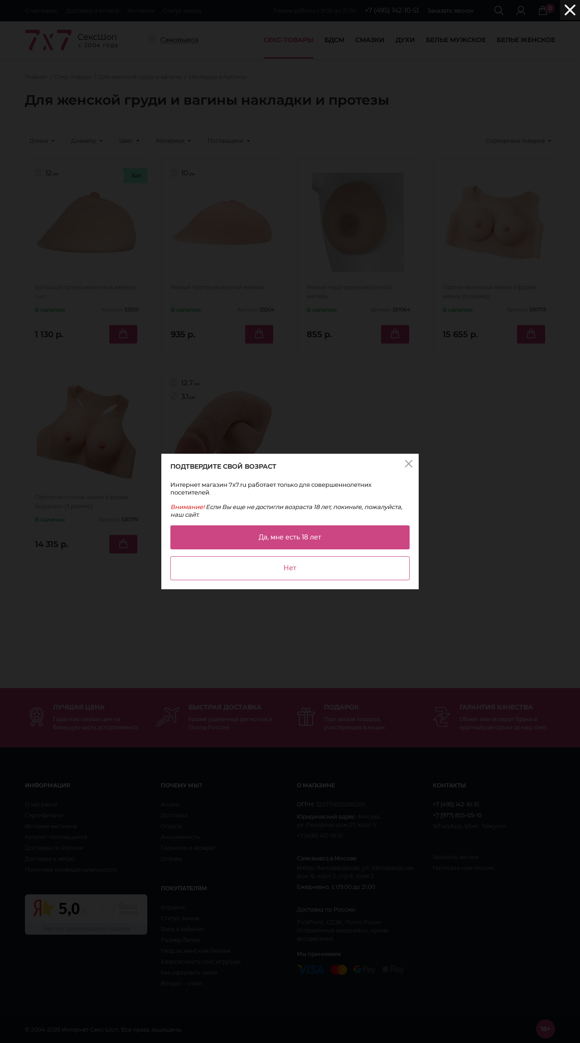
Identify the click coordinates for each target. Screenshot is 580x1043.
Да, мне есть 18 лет (290, 537)
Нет (290, 568)
